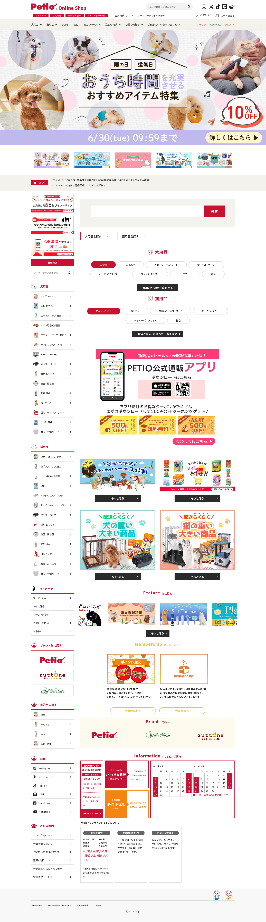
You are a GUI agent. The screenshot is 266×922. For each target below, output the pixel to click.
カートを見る (225, 15)
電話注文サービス (43, 877)
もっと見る (117, 498)
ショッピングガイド (43, 835)
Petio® (202, 24)
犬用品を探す (93, 236)
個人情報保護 (82, 905)
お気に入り (203, 15)
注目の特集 (111, 24)
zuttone (230, 24)
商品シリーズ (91, 24)
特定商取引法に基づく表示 (47, 868)
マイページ (40, 15)
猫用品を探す (130, 236)
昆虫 (75, 24)
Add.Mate (215, 24)
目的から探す (132, 24)
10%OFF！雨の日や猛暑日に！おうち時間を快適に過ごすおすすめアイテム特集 (107, 180)
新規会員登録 (74, 15)
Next (231, 616)
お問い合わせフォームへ (91, 813)
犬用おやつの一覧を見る (157, 288)
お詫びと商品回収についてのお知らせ (85, 185)
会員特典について (124, 15)
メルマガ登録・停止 (96, 15)
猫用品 (50, 24)
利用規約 (97, 905)
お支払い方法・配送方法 (46, 852)
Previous (84, 616)
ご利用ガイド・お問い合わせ (162, 24)
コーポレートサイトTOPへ (151, 15)
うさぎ (65, 24)
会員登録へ (182, 711)
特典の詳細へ (133, 711)
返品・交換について (43, 860)
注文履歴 (57, 15)
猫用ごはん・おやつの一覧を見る (158, 334)
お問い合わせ (37, 905)
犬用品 (35, 24)
